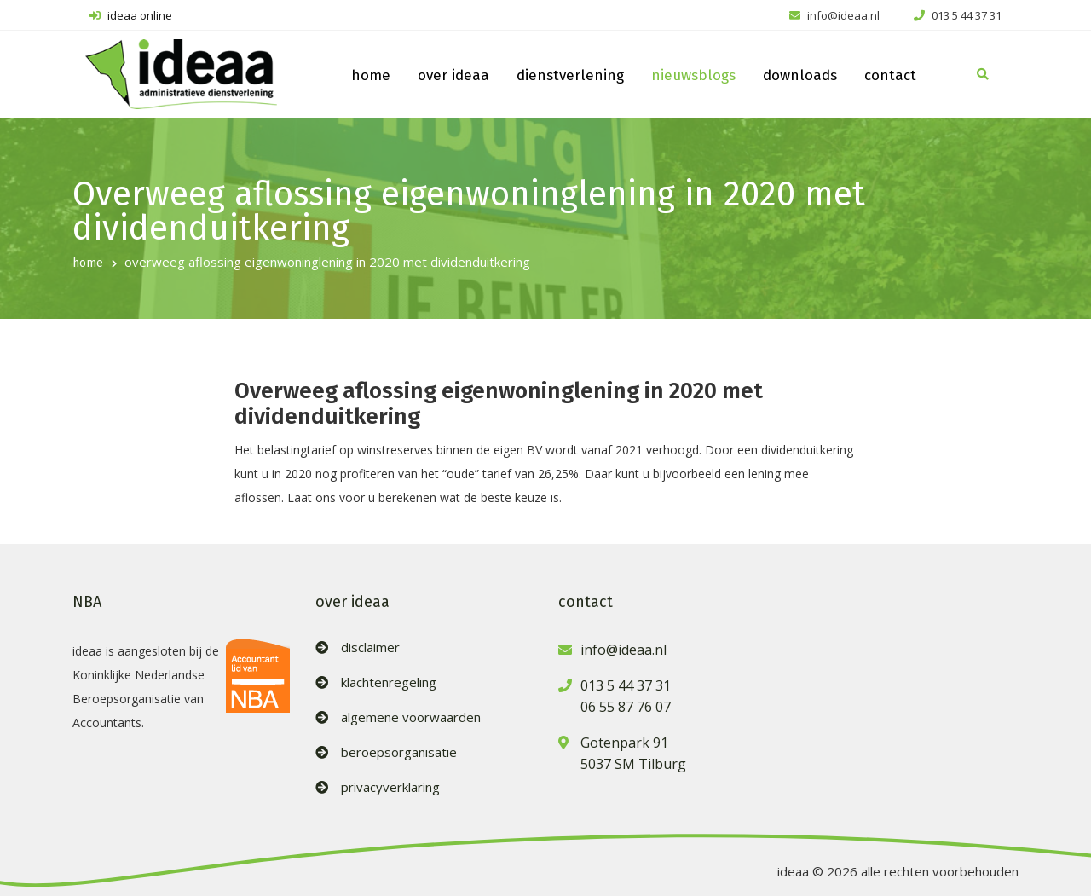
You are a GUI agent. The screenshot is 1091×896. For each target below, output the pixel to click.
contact (890, 75)
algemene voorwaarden (411, 717)
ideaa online (130, 15)
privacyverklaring (390, 787)
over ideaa (453, 75)
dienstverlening (570, 75)
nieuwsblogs (693, 75)
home (370, 75)
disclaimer (370, 647)
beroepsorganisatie (399, 752)
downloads (800, 75)
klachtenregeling (388, 682)
